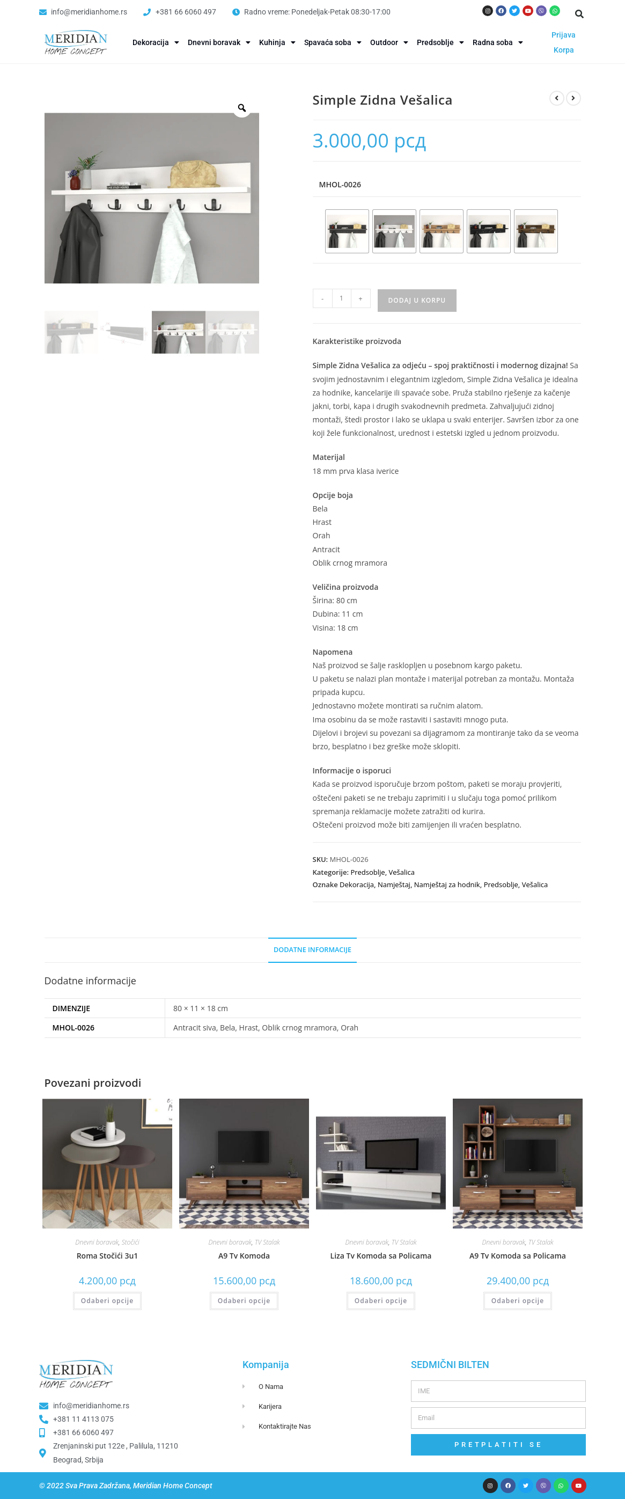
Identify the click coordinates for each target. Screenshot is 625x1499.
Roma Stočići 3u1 (107, 1256)
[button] (579, 14)
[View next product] (573, 98)
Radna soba (498, 42)
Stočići (130, 1242)
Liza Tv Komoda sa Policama (381, 1256)
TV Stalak (267, 1242)
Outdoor (389, 42)
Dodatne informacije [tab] (312, 949)
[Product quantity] (341, 298)
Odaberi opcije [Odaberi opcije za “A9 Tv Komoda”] (244, 1300)
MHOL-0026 (340, 184)
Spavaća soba (333, 42)
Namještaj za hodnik (447, 884)
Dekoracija (156, 42)
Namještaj (394, 884)
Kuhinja (277, 42)
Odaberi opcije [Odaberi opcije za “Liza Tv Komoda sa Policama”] (381, 1300)
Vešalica (402, 872)
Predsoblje (440, 42)
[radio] (347, 231)
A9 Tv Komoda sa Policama (517, 1256)
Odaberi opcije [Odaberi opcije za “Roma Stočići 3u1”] (107, 1300)
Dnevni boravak (219, 42)
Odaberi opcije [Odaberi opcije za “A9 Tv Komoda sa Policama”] (517, 1300)
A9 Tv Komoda (244, 1256)
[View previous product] (556, 98)
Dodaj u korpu (417, 300)
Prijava (564, 35)
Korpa (564, 50)
